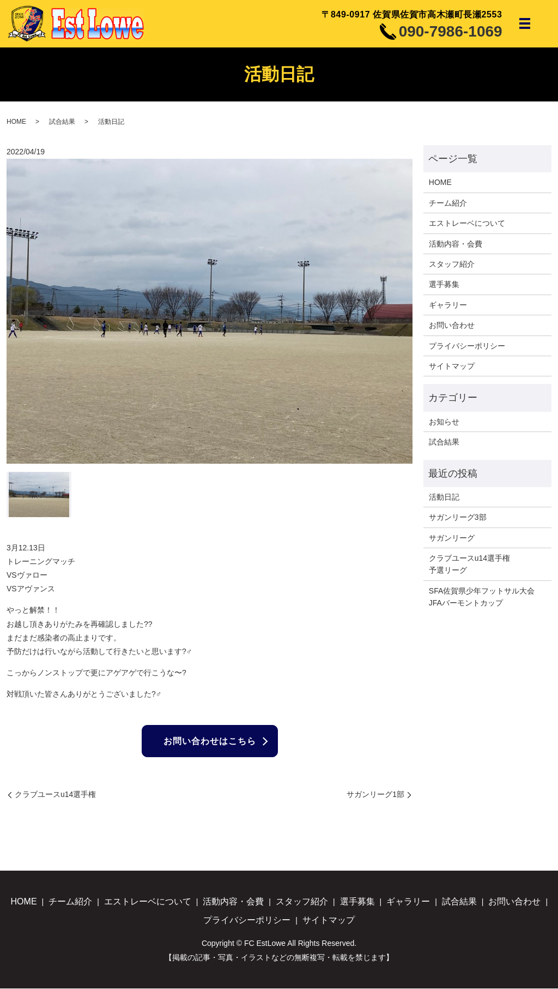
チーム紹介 (448, 203)
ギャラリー (448, 305)
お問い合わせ (452, 325)
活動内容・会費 (455, 243)
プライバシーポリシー (467, 345)
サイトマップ (452, 366)
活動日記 (444, 497)
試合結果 (62, 121)
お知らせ (444, 421)
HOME (16, 121)
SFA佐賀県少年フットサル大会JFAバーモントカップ (482, 596)
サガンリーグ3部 (458, 517)
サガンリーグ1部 (375, 795)
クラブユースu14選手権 (55, 795)
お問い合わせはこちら (209, 741)
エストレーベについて (467, 223)
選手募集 (444, 284)
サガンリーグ (452, 538)
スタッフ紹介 (452, 264)
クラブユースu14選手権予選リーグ (469, 564)
